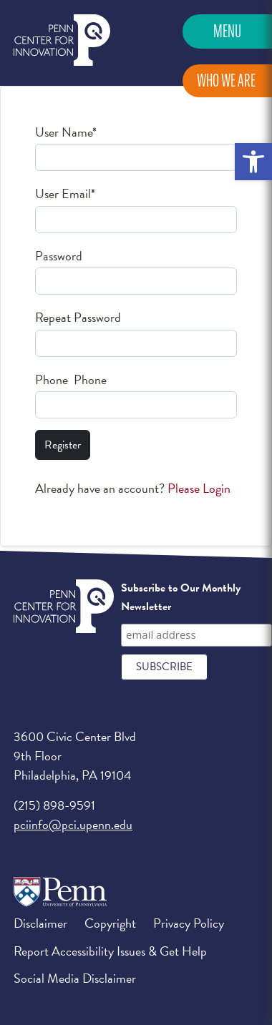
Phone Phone (71, 379)
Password (58, 255)
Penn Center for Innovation (62, 40)
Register (62, 444)
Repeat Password (78, 317)
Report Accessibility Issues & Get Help (110, 951)
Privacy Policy (188, 923)
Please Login (198, 488)
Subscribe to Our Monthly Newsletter (181, 597)
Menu (227, 31)
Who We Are (226, 80)
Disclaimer (40, 923)
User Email (65, 193)
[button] (253, 161)
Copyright (110, 923)
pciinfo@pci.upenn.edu (73, 824)
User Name (66, 132)
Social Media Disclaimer (75, 978)
